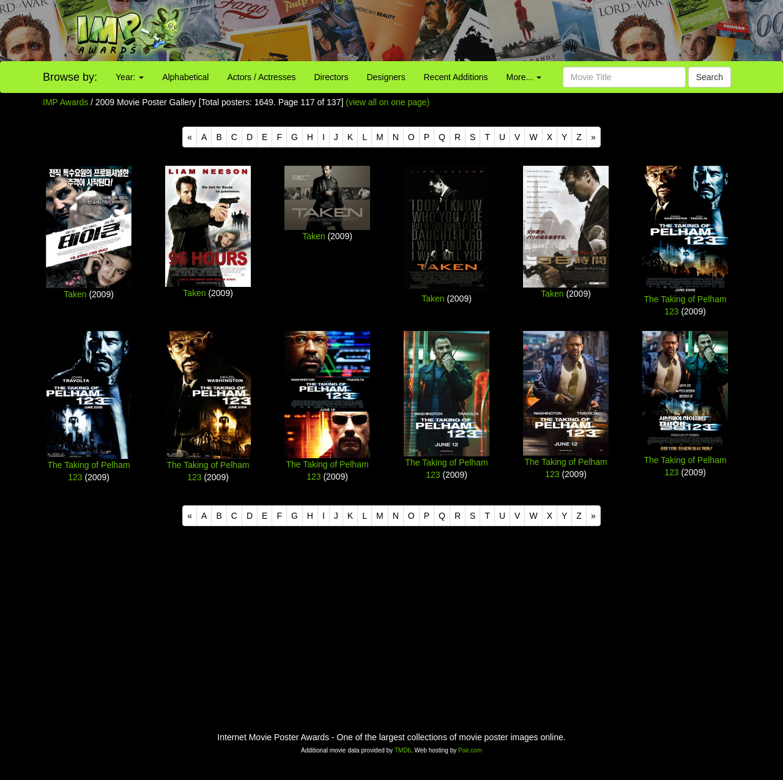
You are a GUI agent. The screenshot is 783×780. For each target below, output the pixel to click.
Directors (331, 77)
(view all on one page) (387, 102)
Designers (385, 77)
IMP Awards (65, 102)
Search (709, 77)
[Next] (593, 137)
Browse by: (70, 77)
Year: (130, 77)
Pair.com (470, 750)
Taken (75, 294)
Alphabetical (185, 77)
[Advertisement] (489, 30)
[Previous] (189, 137)
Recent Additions (456, 77)
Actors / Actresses (261, 77)
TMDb (403, 750)
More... (524, 77)
